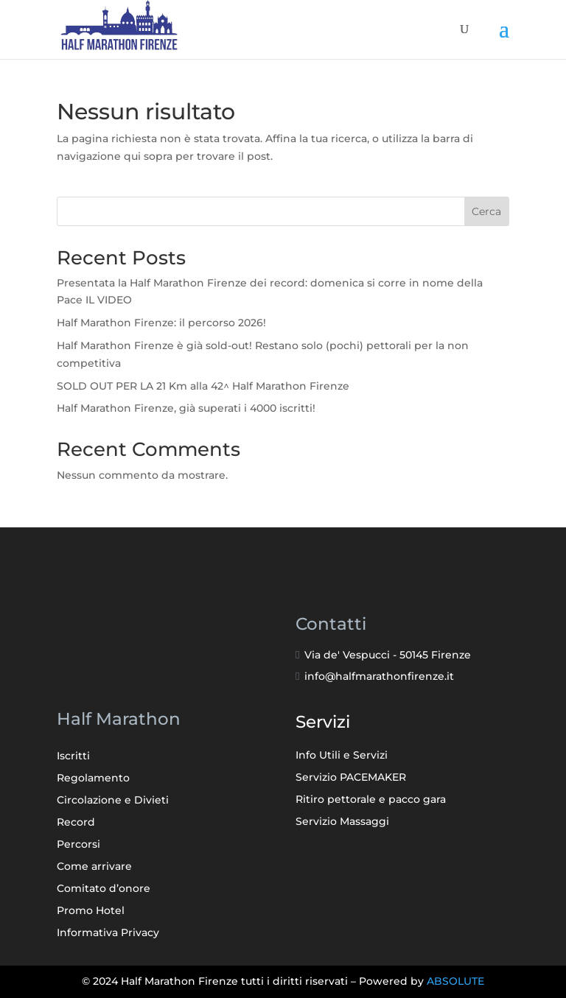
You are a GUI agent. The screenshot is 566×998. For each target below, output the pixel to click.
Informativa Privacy (108, 933)
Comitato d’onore (103, 889)
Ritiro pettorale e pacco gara (371, 800)
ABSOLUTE (455, 981)
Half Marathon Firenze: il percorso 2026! (161, 322)
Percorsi (78, 845)
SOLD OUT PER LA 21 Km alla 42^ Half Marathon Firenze (203, 386)
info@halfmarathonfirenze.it (379, 676)
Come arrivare (94, 867)
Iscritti (73, 756)
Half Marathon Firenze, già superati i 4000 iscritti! (186, 408)
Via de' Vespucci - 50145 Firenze (387, 654)
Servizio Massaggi (342, 822)
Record (76, 823)
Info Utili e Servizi (342, 756)
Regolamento (93, 778)
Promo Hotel (91, 911)
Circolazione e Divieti (113, 801)
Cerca (486, 211)
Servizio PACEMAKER (351, 778)
